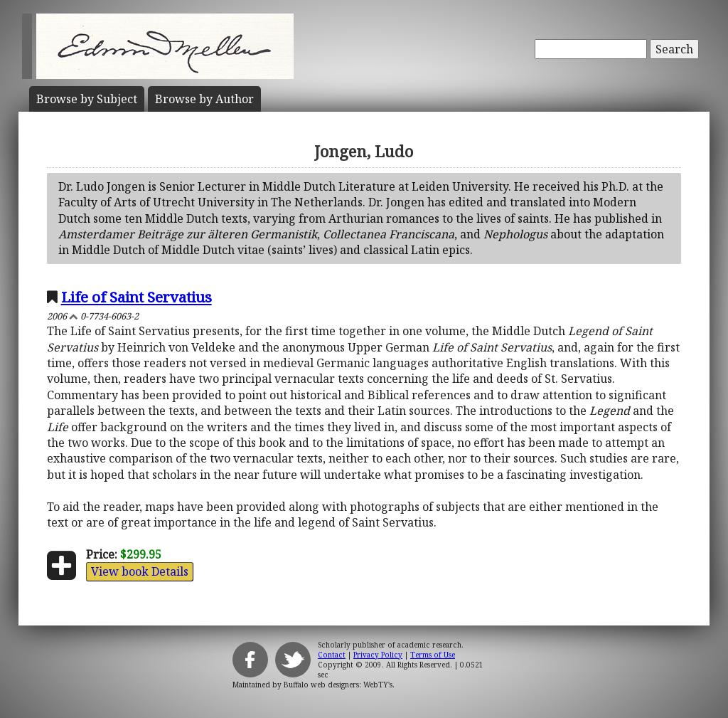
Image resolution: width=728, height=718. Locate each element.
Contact (332, 655)
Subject (86, 99)
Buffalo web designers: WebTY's (338, 685)
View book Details (139, 571)
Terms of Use (432, 655)
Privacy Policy (377, 655)
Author (204, 99)
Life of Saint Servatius (136, 297)
